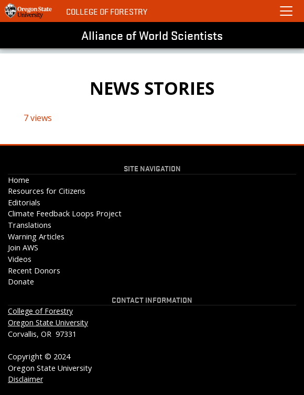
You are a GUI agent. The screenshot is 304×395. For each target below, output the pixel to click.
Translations (29, 225)
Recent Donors (34, 271)
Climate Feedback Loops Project (65, 213)
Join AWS (23, 248)
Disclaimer (25, 379)
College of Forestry (106, 11)
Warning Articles (36, 237)
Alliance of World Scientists (152, 35)
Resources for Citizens (46, 191)
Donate (21, 282)
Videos (19, 259)
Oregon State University (48, 322)
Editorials (24, 202)
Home (18, 180)
